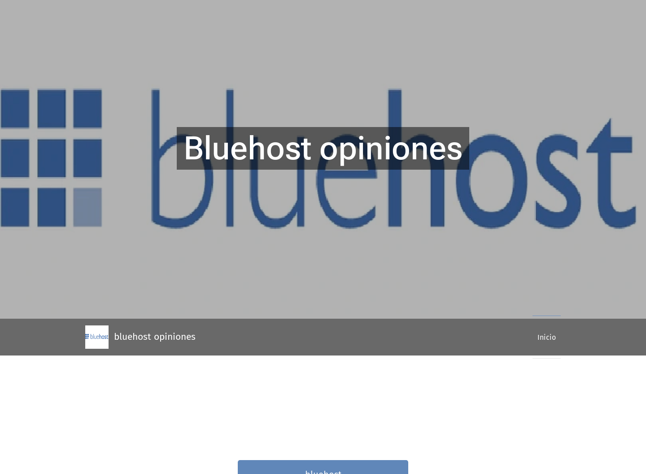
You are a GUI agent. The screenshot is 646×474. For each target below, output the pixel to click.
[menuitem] (543, 337)
